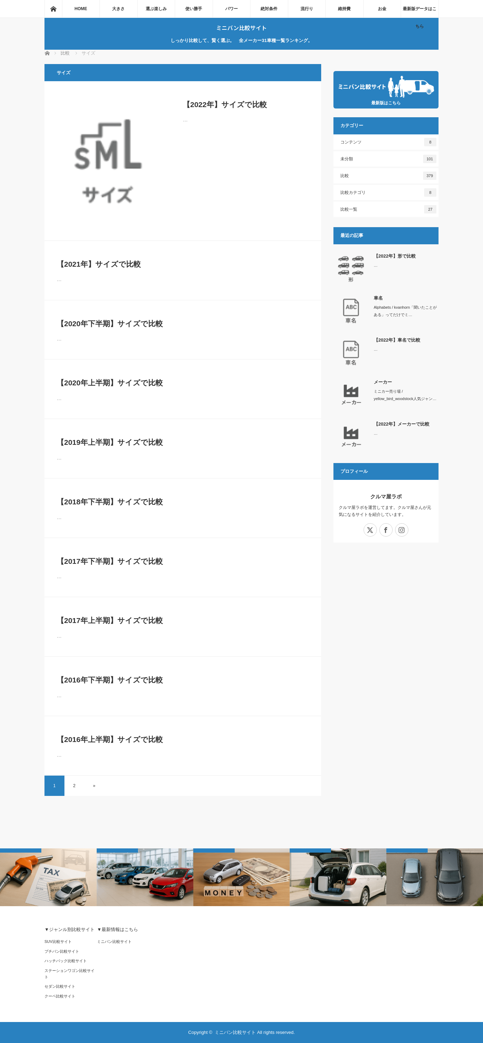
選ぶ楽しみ (156, 8)
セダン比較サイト (59, 986)
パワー (231, 8)
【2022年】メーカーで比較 (401, 424)
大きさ (118, 8)
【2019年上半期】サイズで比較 (110, 442)
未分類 (388, 159)
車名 (378, 298)
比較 (388, 176)
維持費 (344, 8)
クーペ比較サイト (59, 996)
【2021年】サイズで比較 (99, 264)
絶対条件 (269, 8)
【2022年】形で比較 (395, 256)
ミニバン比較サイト (241, 27)
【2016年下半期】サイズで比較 (110, 680)
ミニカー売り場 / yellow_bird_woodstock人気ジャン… (405, 395)
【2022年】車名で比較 (397, 340)
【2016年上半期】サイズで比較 (110, 739)
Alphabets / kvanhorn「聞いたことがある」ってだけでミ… (405, 311)
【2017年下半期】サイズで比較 (110, 561)
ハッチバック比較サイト (65, 961)
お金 (382, 8)
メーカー (383, 382)
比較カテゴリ (388, 192)
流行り (307, 8)
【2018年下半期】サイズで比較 (110, 502)
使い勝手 (193, 8)
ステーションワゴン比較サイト (69, 973)
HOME (81, 8)
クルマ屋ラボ (386, 496)
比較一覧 (388, 209)
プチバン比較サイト (61, 951)
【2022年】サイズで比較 (225, 104)
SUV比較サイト (58, 941)
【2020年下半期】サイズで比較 (110, 324)
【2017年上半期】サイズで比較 (110, 620)
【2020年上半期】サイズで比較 (110, 383)
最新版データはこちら (419, 12)
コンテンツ (388, 142)
